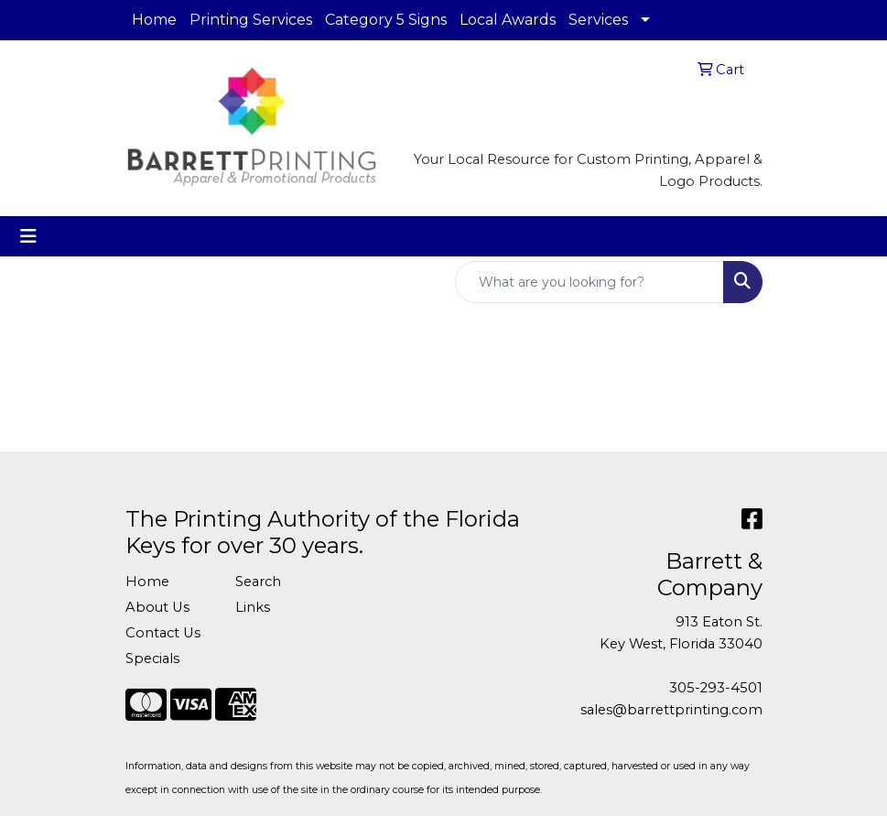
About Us (157, 607)
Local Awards (508, 19)
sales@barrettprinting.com (671, 710)
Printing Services (250, 19)
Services (598, 19)
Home (154, 19)
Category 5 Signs (386, 19)
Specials (152, 658)
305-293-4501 (716, 688)
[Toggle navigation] (28, 236)
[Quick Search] (589, 282)
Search (258, 581)
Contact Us (162, 633)
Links (252, 607)
